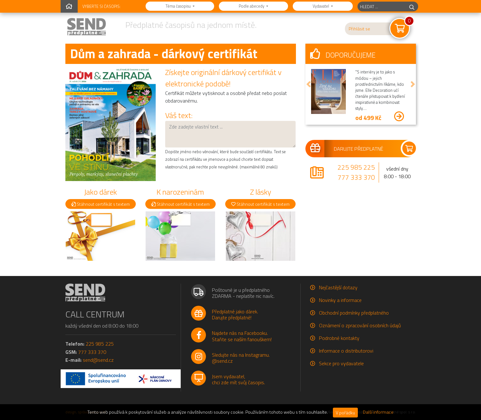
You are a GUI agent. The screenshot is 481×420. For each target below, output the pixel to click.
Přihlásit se (359, 28)
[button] (308, 84)
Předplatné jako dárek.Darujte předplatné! (235, 314)
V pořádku (345, 412)
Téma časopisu (178, 6)
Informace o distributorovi (346, 350)
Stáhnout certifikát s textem (100, 204)
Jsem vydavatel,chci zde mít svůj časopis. (238, 379)
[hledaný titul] (382, 6)
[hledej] (412, 6)
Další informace (378, 412)
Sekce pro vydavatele (341, 363)
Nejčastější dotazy (338, 287)
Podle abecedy (252, 6)
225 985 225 (356, 167)
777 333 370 (356, 177)
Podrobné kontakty (339, 338)
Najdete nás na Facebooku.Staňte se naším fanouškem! (242, 336)
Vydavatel (321, 6)
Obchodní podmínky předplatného (354, 313)
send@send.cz (98, 360)
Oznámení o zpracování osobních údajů (360, 325)
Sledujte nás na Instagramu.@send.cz (241, 358)
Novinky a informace (340, 300)
